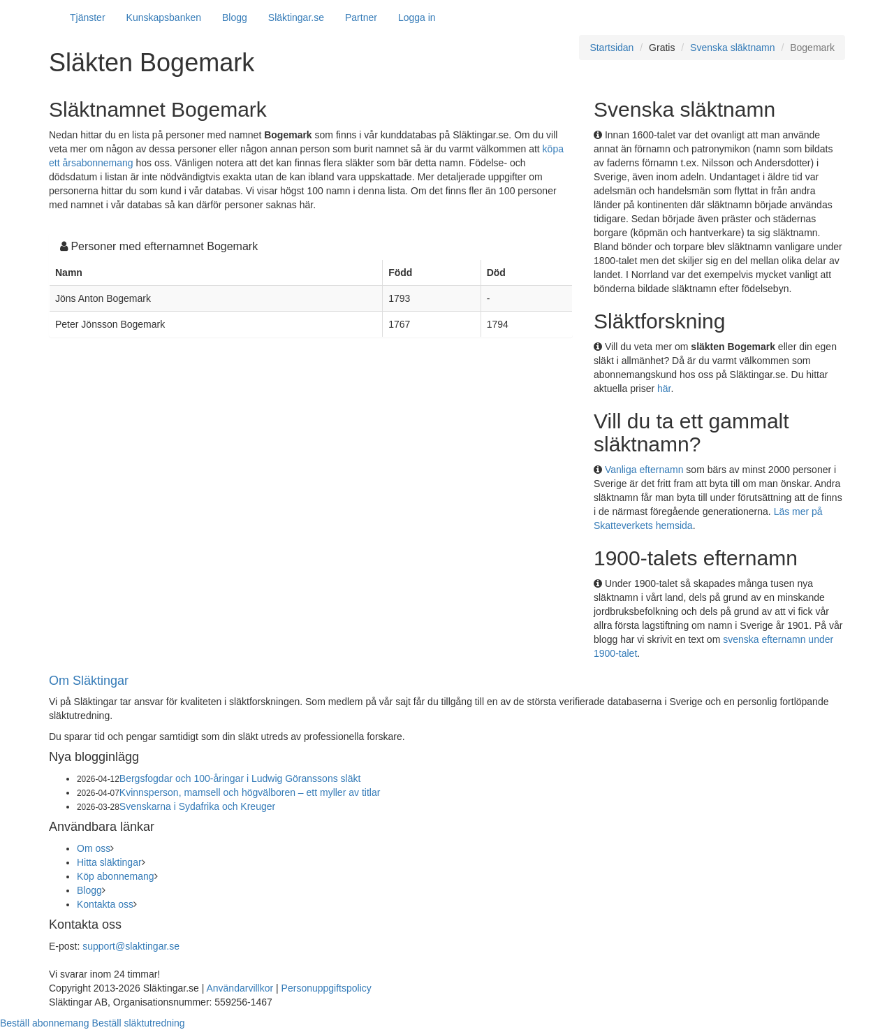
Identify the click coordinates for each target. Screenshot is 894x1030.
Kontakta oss (105, 904)
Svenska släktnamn (732, 47)
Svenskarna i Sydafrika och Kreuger (197, 806)
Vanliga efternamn (644, 469)
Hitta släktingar (109, 862)
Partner (361, 17)
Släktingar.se (296, 17)
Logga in (417, 17)
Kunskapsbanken (163, 17)
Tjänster (87, 17)
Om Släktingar (89, 681)
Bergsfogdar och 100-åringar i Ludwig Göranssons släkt (240, 778)
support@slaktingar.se (130, 946)
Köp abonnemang (115, 876)
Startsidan (611, 47)
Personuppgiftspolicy (326, 988)
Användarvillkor (239, 988)
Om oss (93, 848)
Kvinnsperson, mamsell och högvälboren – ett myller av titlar (250, 792)
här (663, 388)
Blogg (234, 17)
